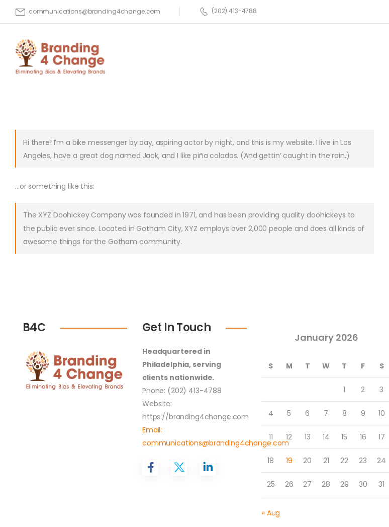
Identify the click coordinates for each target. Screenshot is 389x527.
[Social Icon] (150, 468)
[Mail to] (88, 11)
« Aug (271, 513)
